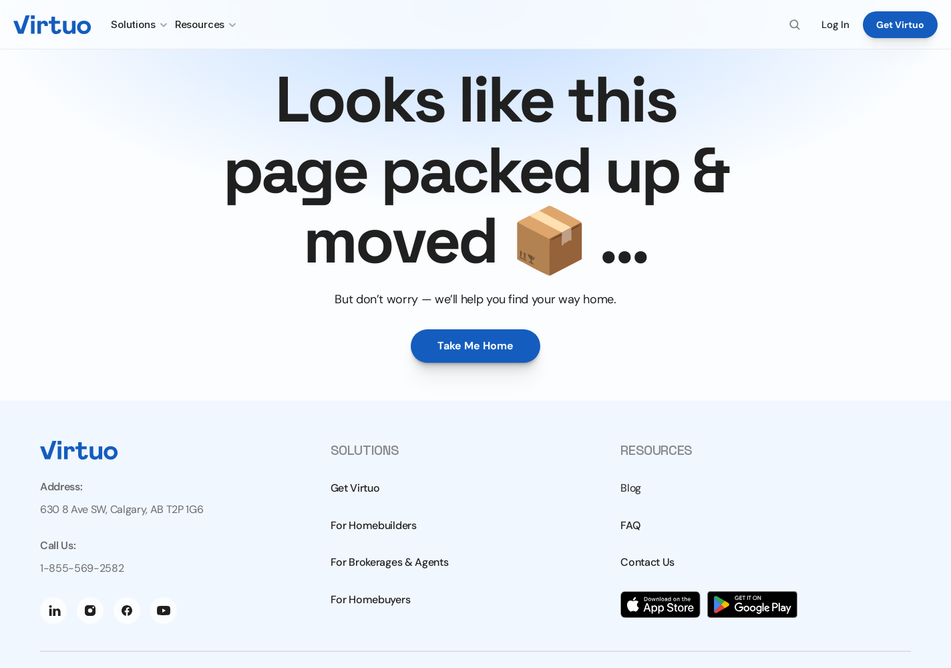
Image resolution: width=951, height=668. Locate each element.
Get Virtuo (355, 488)
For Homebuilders (374, 525)
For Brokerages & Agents (390, 562)
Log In (835, 24)
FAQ (630, 525)
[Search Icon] (794, 24)
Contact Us (647, 562)
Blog (630, 488)
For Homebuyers (371, 600)
